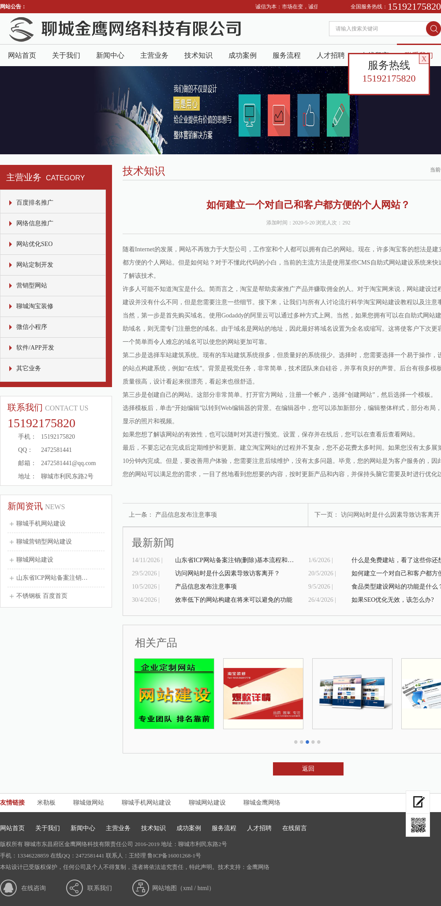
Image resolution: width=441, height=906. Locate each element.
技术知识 (198, 55)
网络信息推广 (34, 223)
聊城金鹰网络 (261, 802)
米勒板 (46, 802)
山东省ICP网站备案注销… (52, 577)
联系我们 (99, 888)
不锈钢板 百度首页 (41, 596)
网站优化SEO (34, 244)
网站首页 (22, 55)
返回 (308, 768)
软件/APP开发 (35, 347)
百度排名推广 (34, 202)
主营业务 (154, 55)
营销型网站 (31, 285)
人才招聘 (331, 55)
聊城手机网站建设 (41, 523)
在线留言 (294, 828)
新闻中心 (110, 55)
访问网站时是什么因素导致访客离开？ (227, 573)
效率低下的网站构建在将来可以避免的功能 (233, 600)
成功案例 (242, 55)
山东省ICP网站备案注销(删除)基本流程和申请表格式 (237, 560)
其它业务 (28, 368)
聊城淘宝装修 (34, 306)
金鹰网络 (258, 867)
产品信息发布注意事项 (186, 514)
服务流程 (287, 55)
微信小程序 (31, 327)
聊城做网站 (88, 802)
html (203, 888)
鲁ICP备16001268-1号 (174, 855)
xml (188, 888)
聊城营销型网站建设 (44, 541)
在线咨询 (33, 888)
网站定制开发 (34, 264)
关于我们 (66, 55)
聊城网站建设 (34, 559)
